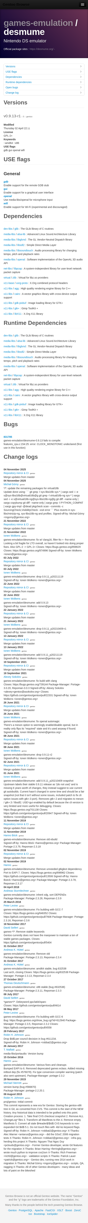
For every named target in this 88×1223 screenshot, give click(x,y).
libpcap (18, 268)
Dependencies (44, 76)
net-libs (8, 268)
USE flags (44, 71)
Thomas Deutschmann (16, 983)
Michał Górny (11, 484)
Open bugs (44, 87)
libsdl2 (20, 245)
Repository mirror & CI (16, 473)
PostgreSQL (26, 1210)
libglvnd (21, 239)
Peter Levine (11, 905)
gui (5, 188)
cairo (17, 293)
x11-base (9, 283)
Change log (44, 92)
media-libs (9, 234)
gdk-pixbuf (20, 302)
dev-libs (8, 228)
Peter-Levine (11, 1012)
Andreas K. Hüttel (14, 949)
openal (8, 196)
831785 (8, 436)
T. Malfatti (9, 1049)
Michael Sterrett (12, 1082)
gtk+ (16, 308)
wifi (6, 203)
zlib (14, 277)
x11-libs (8, 288)
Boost (68, 1210)
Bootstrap (39, 1214)
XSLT (60, 1210)
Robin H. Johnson (14, 1034)
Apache (39, 1210)
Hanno (7, 865)
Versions (44, 66)
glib (16, 228)
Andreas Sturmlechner (16, 890)
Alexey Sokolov (12, 676)
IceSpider (52, 1214)
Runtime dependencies (44, 82)
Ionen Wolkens (12, 535)
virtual (7, 277)
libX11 (18, 313)
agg (16, 288)
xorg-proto (22, 283)
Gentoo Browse (16, 5)
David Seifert (11, 927)
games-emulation (39, 23)
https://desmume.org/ (42, 49)
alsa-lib (21, 234)
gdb (6, 181)
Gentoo (12, 1210)
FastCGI (50, 1210)
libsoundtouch (25, 250)
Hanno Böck (10, 835)
